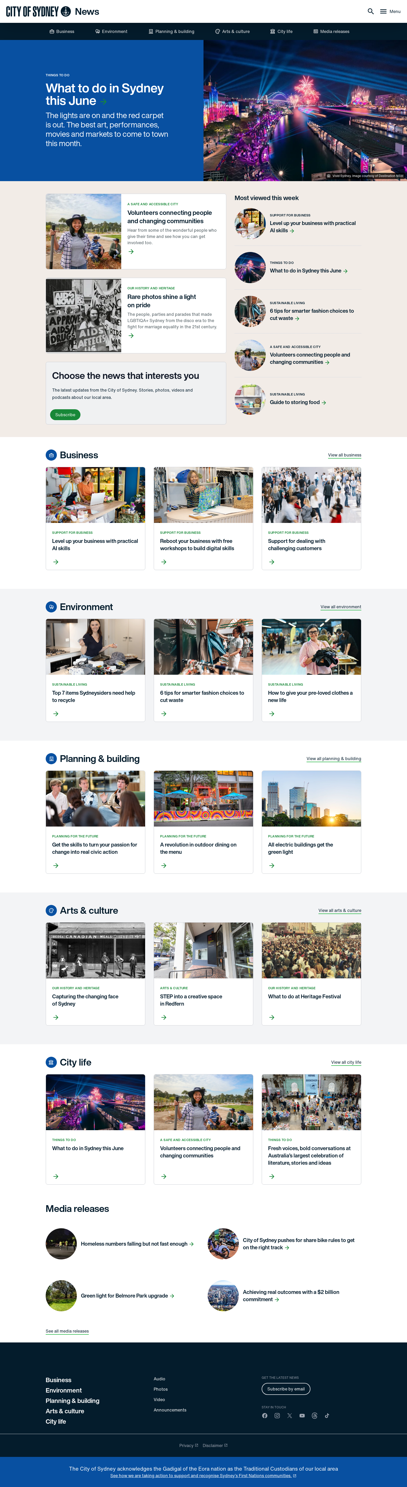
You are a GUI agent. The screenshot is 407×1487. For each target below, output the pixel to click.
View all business (344, 455)
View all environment (341, 607)
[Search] (371, 11)
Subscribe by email (286, 1389)
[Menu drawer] (390, 11)
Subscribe (65, 415)
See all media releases (67, 1331)
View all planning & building (334, 758)
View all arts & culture (339, 910)
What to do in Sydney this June (105, 94)
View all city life (346, 1062)
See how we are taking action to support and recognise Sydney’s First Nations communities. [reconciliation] (201, 1475)
